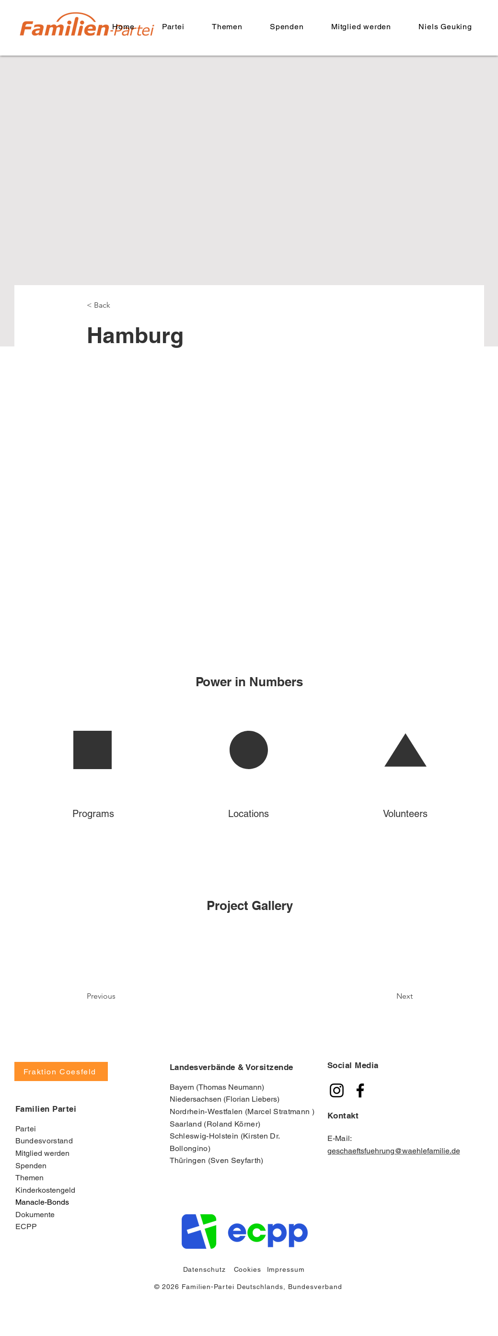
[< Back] (118, 305)
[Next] (380, 996)
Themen (29, 1177)
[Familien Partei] (336, 1090)
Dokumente (35, 1214)
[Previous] (125, 996)
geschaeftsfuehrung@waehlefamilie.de (393, 1150)
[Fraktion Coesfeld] (61, 1071)
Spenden (30, 1165)
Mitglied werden (42, 1153)
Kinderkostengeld (45, 1190)
